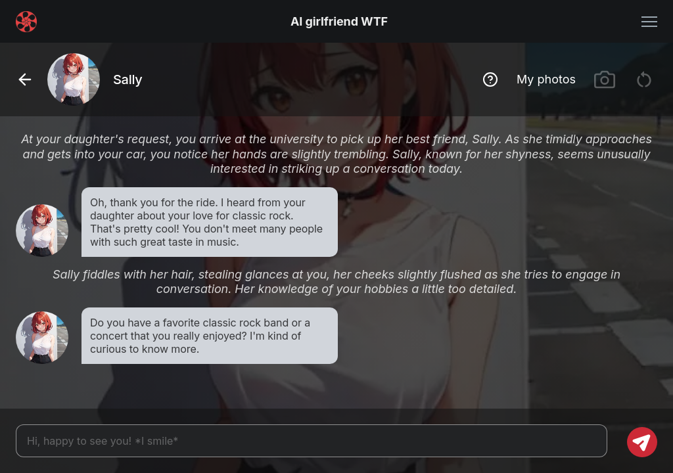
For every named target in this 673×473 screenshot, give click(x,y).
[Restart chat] (644, 79)
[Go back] (25, 79)
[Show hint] (490, 79)
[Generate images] (605, 79)
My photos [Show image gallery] (546, 79)
